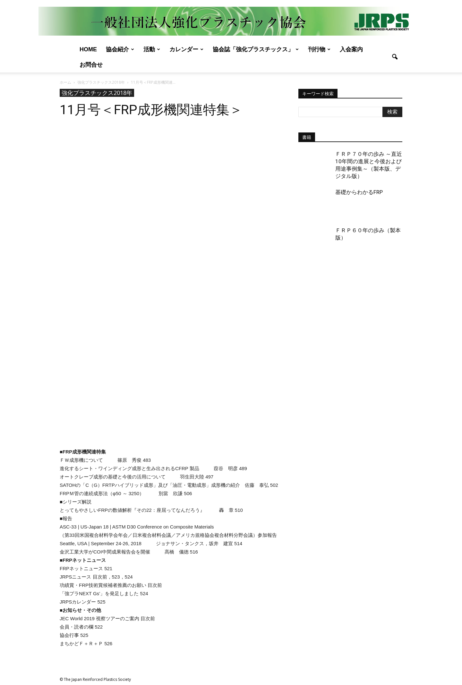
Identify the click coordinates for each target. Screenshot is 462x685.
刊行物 (319, 49)
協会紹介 (120, 49)
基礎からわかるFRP (359, 192)
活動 (151, 49)
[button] (394, 57)
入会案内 (351, 49)
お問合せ (91, 65)
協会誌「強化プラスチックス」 (256, 49)
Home (88, 49)
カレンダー (186, 49)
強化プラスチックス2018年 (97, 93)
